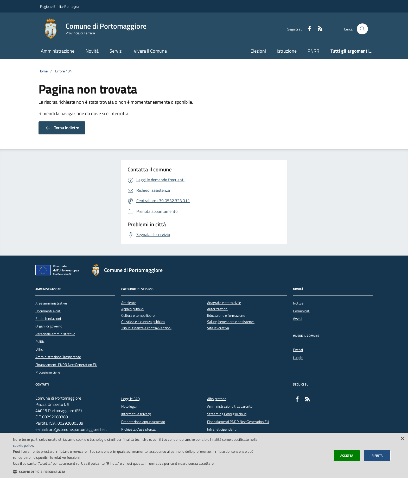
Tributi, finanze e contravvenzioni (146, 328)
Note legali (129, 406)
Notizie (298, 303)
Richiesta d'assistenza (138, 429)
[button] (136, 471)
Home (43, 71)
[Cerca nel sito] (362, 29)
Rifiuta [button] (377, 455)
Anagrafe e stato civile (224, 303)
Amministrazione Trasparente (58, 357)
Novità (92, 50)
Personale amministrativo (55, 334)
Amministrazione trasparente (229, 406)
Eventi (298, 350)
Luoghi (298, 358)
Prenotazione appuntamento (143, 422)
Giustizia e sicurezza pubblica (143, 322)
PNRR (313, 50)
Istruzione (287, 50)
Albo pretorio (216, 399)
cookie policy (23, 445)
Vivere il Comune (150, 50)
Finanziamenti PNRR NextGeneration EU (66, 365)
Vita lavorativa (218, 328)
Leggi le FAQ (130, 399)
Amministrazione (57, 50)
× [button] (402, 439)
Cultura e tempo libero (138, 315)
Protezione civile (47, 372)
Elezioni (258, 50)
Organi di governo (48, 326)
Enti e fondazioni (48, 318)
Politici (40, 341)
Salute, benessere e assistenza (230, 322)
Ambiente (128, 303)
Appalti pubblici (132, 309)
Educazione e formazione (226, 315)
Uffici (39, 349)
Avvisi (297, 318)
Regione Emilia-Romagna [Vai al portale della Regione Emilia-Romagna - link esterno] (59, 6)
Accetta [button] (346, 455)
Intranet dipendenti (222, 429)
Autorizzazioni (217, 309)
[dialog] (204, 455)
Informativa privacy (136, 414)
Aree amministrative (51, 303)
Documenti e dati (48, 311)
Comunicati (301, 311)
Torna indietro (62, 128)
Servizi (116, 50)
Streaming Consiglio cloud (226, 414)
